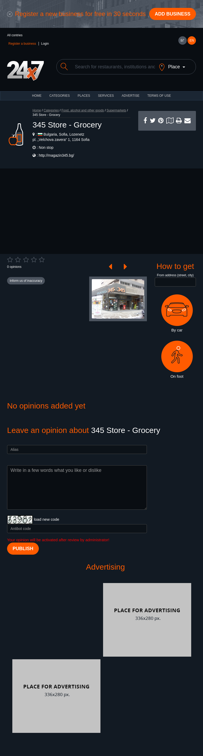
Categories (51, 110)
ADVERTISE (131, 96)
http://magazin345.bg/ (56, 155)
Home (37, 110)
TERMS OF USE (159, 96)
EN (192, 40)
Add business (172, 14)
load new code (46, 519)
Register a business (22, 43)
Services (106, 96)
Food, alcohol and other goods (82, 110)
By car (177, 313)
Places (84, 96)
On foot (177, 360)
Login (45, 43)
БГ (182, 40)
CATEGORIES (59, 96)
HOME (36, 96)
